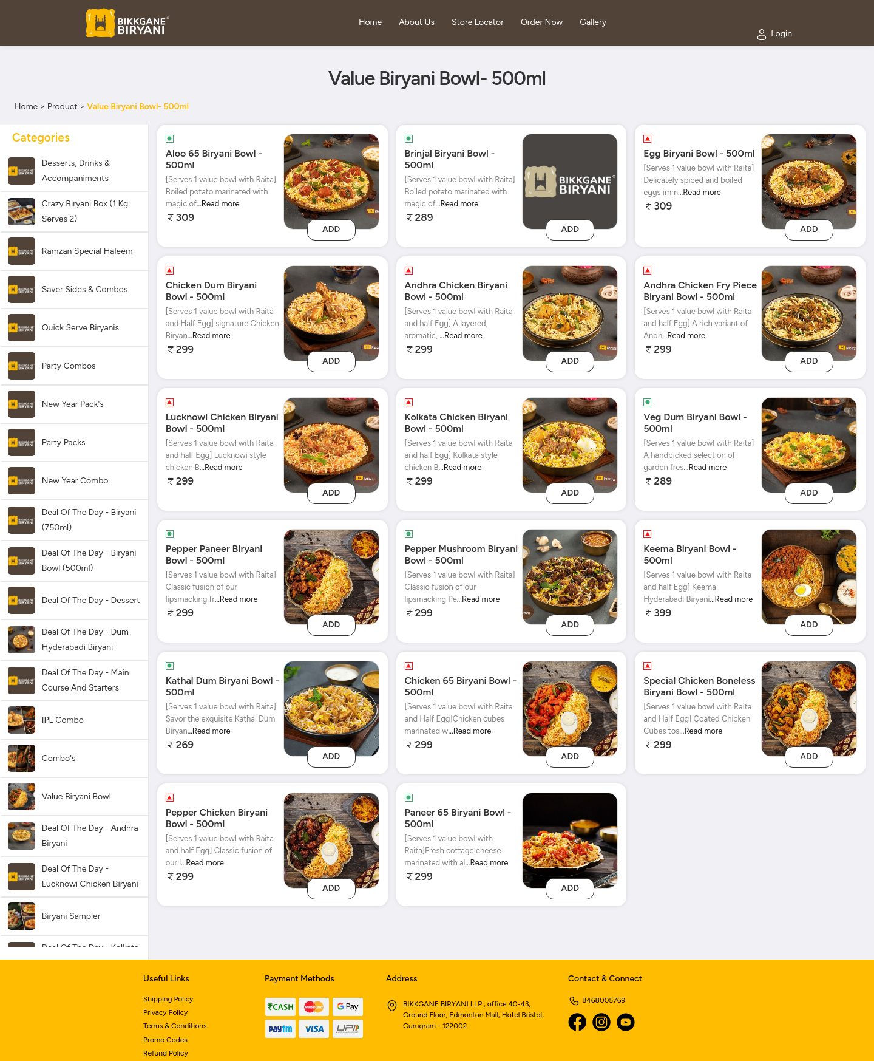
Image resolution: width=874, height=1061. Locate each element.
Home (26, 106)
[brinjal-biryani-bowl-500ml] (570, 181)
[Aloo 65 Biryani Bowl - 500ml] (331, 181)
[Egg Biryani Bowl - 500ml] (809, 181)
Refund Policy (165, 1053)
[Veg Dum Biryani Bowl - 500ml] (809, 444)
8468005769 (596, 1000)
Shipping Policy (168, 999)
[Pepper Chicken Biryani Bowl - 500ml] (331, 839)
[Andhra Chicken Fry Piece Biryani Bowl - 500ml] (809, 312)
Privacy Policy (165, 1012)
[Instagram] (601, 1022)
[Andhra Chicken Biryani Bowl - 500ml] (570, 312)
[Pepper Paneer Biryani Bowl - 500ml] (331, 576)
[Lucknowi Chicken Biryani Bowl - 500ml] (331, 444)
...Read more (218, 203)
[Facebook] (577, 1022)
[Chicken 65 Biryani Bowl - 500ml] (570, 708)
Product (62, 106)
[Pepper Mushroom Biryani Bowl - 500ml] (570, 576)
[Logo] (127, 22)
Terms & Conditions (175, 1026)
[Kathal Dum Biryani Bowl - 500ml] (331, 708)
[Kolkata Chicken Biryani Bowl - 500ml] (570, 444)
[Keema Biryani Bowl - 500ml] (809, 576)
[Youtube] (626, 1022)
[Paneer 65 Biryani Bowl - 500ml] (570, 839)
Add (331, 229)
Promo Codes (165, 1039)
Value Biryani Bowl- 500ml (138, 106)
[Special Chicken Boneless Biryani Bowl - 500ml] (809, 708)
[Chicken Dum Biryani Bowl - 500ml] (331, 312)
